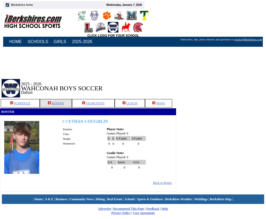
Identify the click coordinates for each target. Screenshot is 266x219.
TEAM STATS (95, 103)
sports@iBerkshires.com (248, 39)
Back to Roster (162, 183)
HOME (15, 41)
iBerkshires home (22, 4)
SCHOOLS (38, 41)
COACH (131, 103)
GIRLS (60, 41)
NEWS (160, 103)
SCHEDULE (22, 103)
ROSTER (58, 103)
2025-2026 (82, 41)
